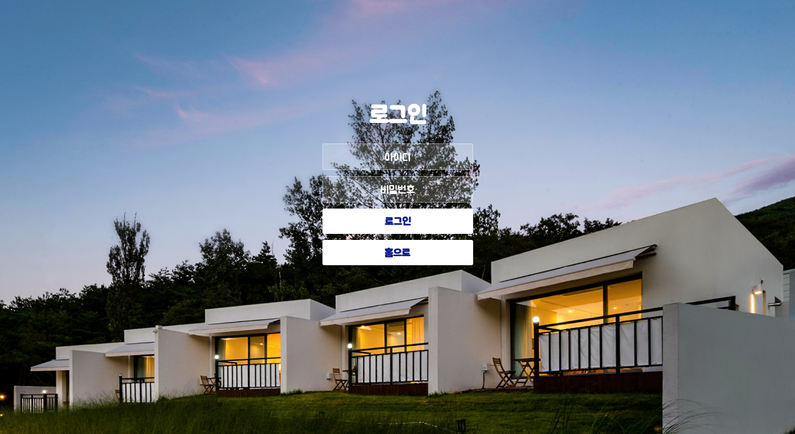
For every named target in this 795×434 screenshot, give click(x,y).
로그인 (398, 222)
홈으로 (397, 253)
